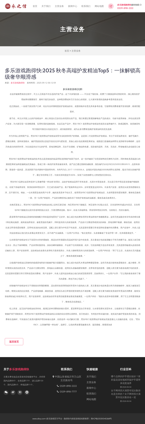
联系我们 (85, 6)
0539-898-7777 (66, 391)
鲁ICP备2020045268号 (101, 418)
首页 (35, 6)
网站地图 (99, 6)
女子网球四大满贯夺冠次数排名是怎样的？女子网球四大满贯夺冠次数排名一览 (125, 394)
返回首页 (14, 341)
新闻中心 (72, 6)
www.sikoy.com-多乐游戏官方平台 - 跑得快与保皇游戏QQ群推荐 (60, 418)
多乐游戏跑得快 (124, 5)
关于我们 (46, 6)
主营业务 (59, 6)
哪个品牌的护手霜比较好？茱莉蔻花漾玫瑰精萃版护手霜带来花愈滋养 (125, 380)
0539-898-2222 (125, 8)
